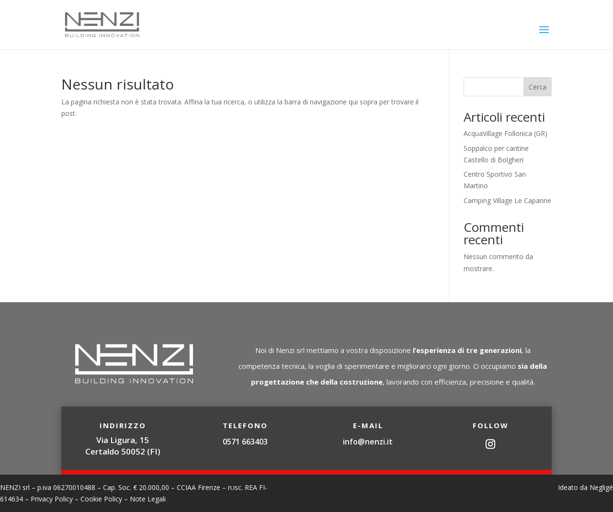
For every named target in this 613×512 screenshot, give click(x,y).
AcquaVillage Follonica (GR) (505, 133)
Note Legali (148, 498)
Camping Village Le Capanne (507, 200)
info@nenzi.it (368, 441)
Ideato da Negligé (585, 487)
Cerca (537, 86)
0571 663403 (245, 441)
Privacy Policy (52, 498)
